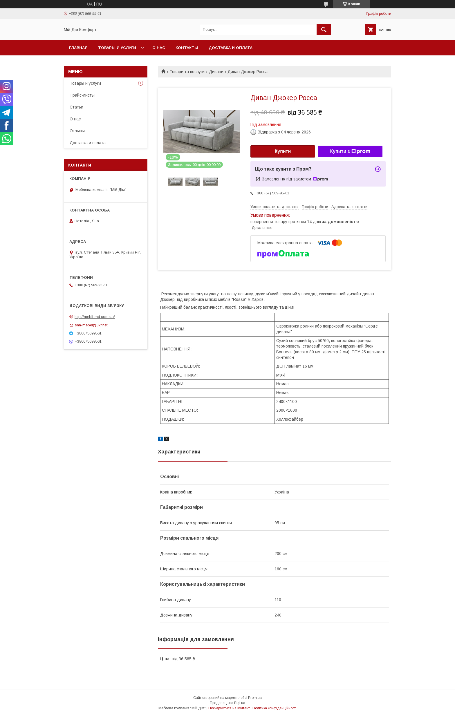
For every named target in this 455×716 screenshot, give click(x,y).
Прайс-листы (82, 95)
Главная (78, 48)
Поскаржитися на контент (229, 708)
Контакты (187, 48)
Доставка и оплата (230, 48)
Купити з (350, 151)
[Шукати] (324, 29)
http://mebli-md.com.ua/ (95, 316)
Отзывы (77, 131)
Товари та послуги (187, 71)
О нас (158, 48)
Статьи (76, 107)
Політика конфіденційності (274, 708)
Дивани (216, 71)
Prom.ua (255, 698)
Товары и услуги (117, 48)
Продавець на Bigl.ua (227, 703)
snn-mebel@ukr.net (91, 325)
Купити (283, 151)
